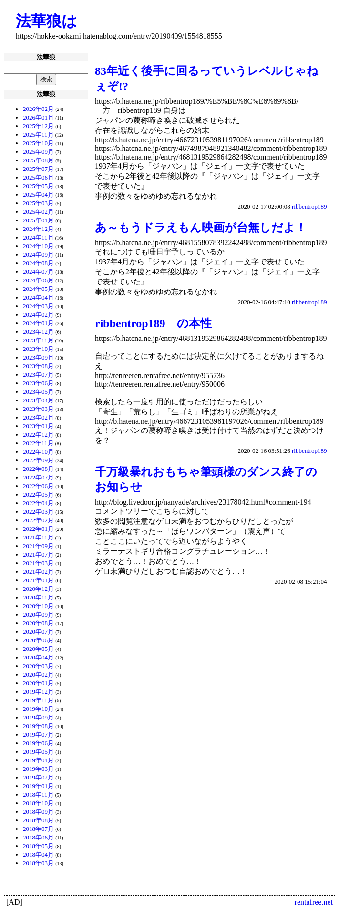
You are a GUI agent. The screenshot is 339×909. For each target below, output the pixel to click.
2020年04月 (38, 657)
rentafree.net (314, 902)
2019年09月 (38, 717)
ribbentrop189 (309, 206)
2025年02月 (38, 211)
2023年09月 (38, 357)
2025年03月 (38, 203)
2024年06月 (38, 280)
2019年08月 (38, 725)
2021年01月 (38, 580)
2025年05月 (38, 186)
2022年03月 (38, 511)
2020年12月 (38, 588)
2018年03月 (38, 863)
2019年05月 (38, 751)
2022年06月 (38, 485)
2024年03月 (38, 306)
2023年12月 (38, 331)
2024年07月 (38, 271)
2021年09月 (38, 545)
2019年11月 (38, 700)
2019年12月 (38, 691)
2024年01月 (38, 323)
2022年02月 (38, 520)
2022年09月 (38, 460)
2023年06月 (38, 383)
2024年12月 (38, 228)
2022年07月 (38, 477)
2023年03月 (38, 408)
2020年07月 (38, 631)
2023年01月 (38, 426)
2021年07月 (38, 554)
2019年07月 (38, 734)
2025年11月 (38, 134)
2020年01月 (38, 683)
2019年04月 (38, 760)
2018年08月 (38, 820)
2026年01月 (38, 117)
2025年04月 (38, 194)
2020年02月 (38, 674)
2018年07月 (38, 828)
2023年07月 (38, 374)
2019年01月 (38, 785)
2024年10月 (38, 246)
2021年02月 (38, 571)
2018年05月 (38, 845)
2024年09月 (38, 254)
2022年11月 (38, 443)
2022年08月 (38, 468)
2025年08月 (38, 160)
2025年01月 (38, 220)
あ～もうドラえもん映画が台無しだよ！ (201, 227)
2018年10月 (38, 803)
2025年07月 (38, 168)
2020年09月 (38, 614)
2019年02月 (38, 777)
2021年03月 (38, 563)
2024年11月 (38, 237)
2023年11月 (38, 340)
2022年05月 (38, 494)
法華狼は (46, 21)
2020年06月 (38, 640)
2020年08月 (38, 623)
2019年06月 (38, 743)
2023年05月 (38, 391)
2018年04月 (38, 854)
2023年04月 (38, 400)
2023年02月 (38, 417)
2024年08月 (38, 263)
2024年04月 (38, 297)
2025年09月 (38, 151)
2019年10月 (38, 708)
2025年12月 (38, 126)
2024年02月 (38, 314)
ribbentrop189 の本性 (153, 323)
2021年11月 (38, 537)
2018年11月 (38, 794)
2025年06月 (38, 177)
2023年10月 (38, 348)
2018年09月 (38, 811)
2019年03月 (38, 768)
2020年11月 (38, 597)
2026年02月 (38, 108)
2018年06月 (38, 837)
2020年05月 (38, 648)
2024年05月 (38, 288)
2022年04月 (38, 503)
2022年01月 (38, 528)
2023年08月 (38, 366)
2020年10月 (38, 605)
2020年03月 (38, 665)
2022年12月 (38, 434)
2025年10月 (38, 143)
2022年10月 (38, 451)
